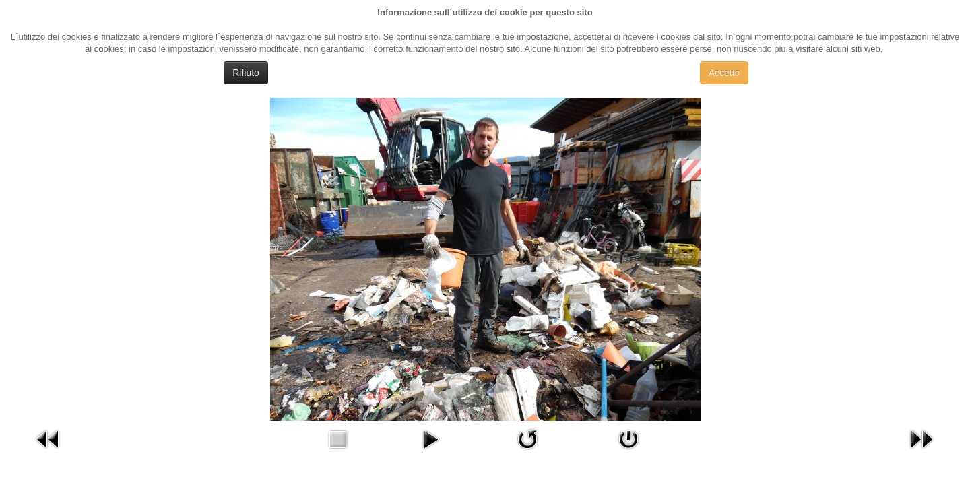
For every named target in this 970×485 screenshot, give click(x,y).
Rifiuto (245, 72)
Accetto (724, 72)
